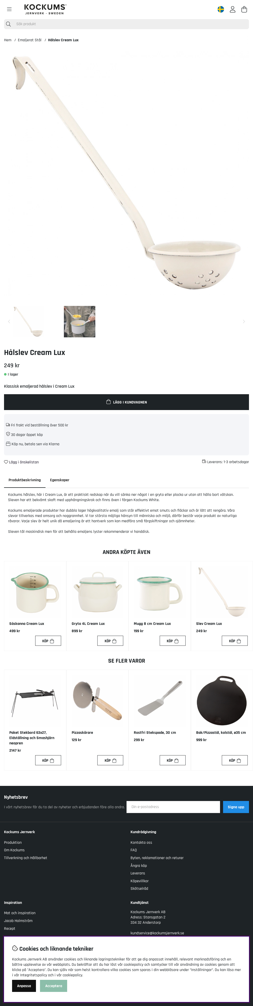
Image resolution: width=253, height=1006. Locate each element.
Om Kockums (14, 850)
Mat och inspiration (19, 913)
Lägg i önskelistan (21, 462)
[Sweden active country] (221, 9)
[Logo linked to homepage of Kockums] (45, 9)
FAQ (134, 850)
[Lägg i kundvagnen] (126, 402)
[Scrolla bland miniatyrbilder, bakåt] (9, 322)
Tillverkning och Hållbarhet (25, 858)
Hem (7, 40)
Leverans (138, 873)
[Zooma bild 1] (126, 173)
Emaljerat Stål (29, 40)
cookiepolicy (72, 975)
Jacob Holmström (18, 921)
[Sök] (126, 24)
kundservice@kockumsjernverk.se (157, 933)
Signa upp (236, 807)
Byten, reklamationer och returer (157, 858)
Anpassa (24, 986)
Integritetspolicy (33, 975)
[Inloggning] (232, 9)
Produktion (13, 843)
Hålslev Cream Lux (63, 40)
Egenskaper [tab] (61, 480)
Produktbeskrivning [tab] (25, 480)
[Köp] (48, 641)
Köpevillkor (140, 881)
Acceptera (53, 986)
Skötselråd (139, 889)
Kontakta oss (141, 843)
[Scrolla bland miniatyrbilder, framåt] (244, 322)
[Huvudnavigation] (9, 9)
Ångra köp (139, 865)
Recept (9, 928)
